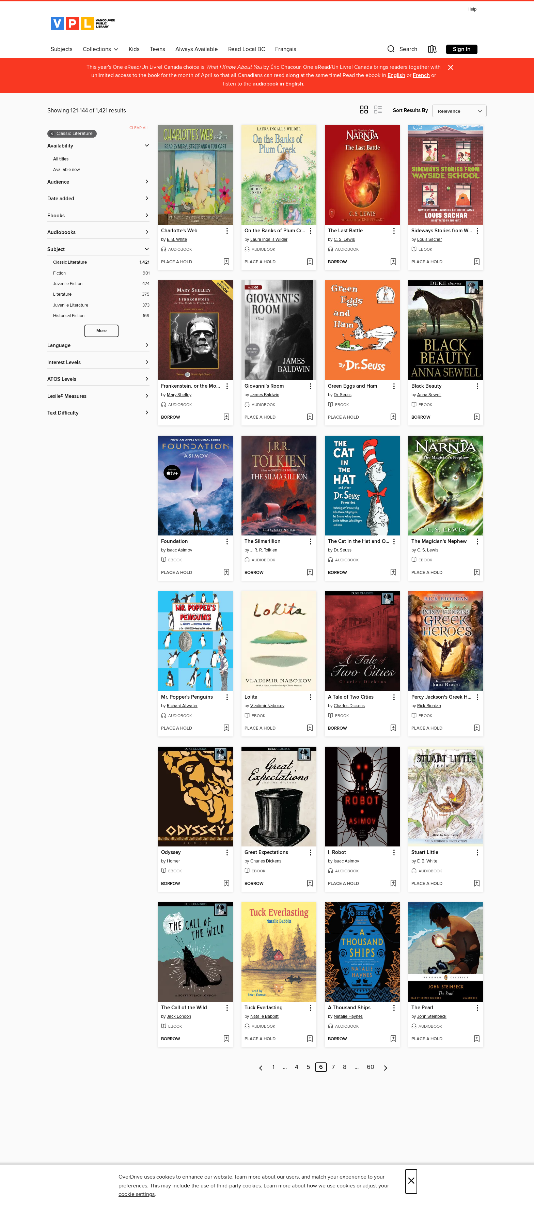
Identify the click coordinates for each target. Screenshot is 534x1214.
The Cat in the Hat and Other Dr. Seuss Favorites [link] (359, 542)
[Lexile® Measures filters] (98, 396)
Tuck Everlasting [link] (264, 1008)
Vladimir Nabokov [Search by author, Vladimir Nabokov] (267, 706)
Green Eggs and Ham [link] (352, 386)
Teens (157, 49)
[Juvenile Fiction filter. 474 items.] (101, 283)
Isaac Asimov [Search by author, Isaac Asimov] (179, 550)
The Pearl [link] (422, 1008)
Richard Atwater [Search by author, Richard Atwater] (182, 706)
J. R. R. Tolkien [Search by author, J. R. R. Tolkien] (263, 550)
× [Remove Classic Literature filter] (51, 134)
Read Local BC (246, 49)
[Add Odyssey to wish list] (226, 884)
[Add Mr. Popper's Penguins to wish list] (226, 728)
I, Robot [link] (337, 853)
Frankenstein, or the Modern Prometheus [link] (192, 386)
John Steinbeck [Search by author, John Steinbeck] (431, 1016)
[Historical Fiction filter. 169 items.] (101, 316)
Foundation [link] (174, 542)
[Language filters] (98, 345)
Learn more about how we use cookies (309, 1185)
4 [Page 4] (296, 1067)
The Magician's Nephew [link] (439, 542)
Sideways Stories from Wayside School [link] (442, 231)
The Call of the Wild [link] (184, 1008)
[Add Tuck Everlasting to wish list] (309, 1039)
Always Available (196, 49)
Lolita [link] (251, 697)
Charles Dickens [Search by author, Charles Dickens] (349, 706)
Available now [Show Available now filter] (66, 169)
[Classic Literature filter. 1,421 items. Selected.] (101, 262)
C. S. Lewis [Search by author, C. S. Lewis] (344, 239)
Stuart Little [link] (424, 853)
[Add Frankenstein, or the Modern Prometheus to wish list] (226, 417)
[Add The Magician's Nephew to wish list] (476, 573)
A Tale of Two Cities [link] (351, 697)
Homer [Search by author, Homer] (173, 861)
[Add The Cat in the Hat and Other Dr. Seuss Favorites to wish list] (393, 573)
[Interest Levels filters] (98, 363)
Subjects (62, 49)
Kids (134, 49)
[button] (401, 50)
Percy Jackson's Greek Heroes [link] (442, 697)
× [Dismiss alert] (450, 67)
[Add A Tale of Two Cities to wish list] (393, 728)
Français (285, 49)
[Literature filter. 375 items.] (101, 294)
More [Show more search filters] (101, 331)
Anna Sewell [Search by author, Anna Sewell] (429, 395)
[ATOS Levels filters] (98, 379)
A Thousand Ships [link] (349, 1008)
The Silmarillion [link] (263, 542)
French (421, 75)
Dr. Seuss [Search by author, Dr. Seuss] (342, 395)
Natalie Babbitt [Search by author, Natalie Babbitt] (264, 1016)
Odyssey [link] (171, 853)
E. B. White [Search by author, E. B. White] (177, 239)
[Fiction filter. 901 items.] (101, 273)
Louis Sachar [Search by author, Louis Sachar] (429, 239)
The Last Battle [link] (345, 231)
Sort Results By (410, 110)
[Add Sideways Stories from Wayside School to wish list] (476, 262)
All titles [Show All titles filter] (60, 159)
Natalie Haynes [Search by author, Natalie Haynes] (348, 1016)
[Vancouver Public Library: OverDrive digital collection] (83, 23)
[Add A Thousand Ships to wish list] (393, 1039)
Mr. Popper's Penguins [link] (187, 697)
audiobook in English (278, 84)
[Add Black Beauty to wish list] (476, 417)
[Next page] (385, 1067)
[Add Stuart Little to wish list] (476, 884)
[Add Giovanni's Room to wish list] (309, 417)
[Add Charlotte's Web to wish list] (226, 262)
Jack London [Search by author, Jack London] (179, 1016)
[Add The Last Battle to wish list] (393, 262)
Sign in (462, 49)
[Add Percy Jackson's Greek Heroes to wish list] (476, 728)
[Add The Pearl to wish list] (476, 1039)
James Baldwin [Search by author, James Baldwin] (264, 395)
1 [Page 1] (273, 1067)
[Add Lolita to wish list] (309, 728)
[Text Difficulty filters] (98, 413)
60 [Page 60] (370, 1067)
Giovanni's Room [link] (264, 386)
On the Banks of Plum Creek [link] (276, 231)
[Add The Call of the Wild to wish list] (226, 1039)
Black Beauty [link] (426, 386)
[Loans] (432, 50)
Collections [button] (101, 49)
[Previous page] (261, 1067)
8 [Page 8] (344, 1067)
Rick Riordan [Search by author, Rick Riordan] (429, 706)
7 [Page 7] (333, 1067)
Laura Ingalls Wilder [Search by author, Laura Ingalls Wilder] (268, 239)
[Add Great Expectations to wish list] (309, 884)
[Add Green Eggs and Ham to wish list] (393, 417)
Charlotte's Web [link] (179, 231)
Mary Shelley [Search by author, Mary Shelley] (179, 395)
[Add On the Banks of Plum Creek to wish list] (309, 262)
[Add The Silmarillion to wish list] (309, 573)
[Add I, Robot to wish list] (393, 884)
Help (472, 9)
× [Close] (411, 1181)
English (396, 75)
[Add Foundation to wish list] (226, 573)
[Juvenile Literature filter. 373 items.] (101, 305)
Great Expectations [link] (266, 853)
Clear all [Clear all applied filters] (139, 127)
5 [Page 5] (308, 1067)
